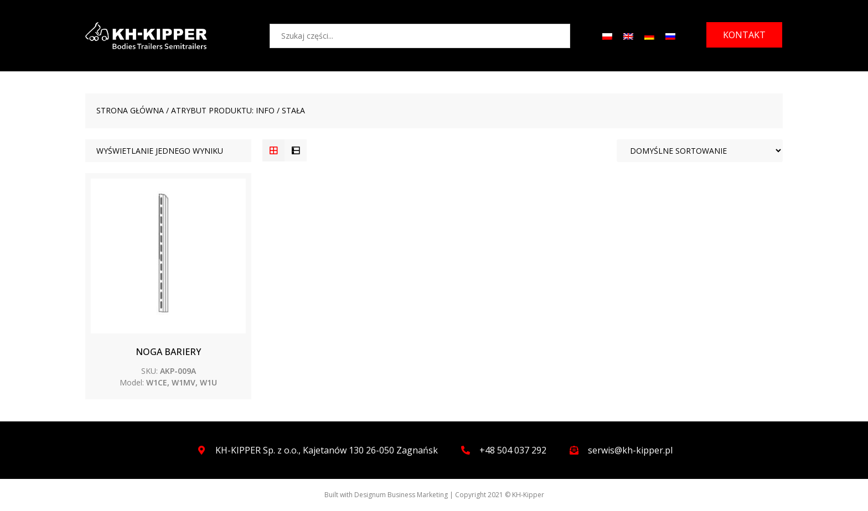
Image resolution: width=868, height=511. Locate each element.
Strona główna (130, 110)
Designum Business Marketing (401, 494)
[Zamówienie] (700, 150)
